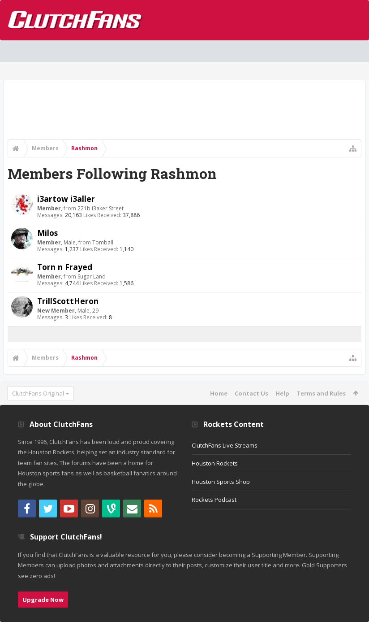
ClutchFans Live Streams (224, 445)
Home (218, 393)
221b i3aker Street (100, 208)
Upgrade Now (43, 600)
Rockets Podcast (214, 500)
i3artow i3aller (66, 198)
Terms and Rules (321, 393)
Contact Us (251, 393)
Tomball (102, 242)
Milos (47, 232)
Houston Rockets (215, 463)
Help (282, 393)
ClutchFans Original (38, 393)
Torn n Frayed (64, 266)
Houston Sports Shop (221, 482)
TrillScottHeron (68, 301)
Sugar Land (91, 276)
